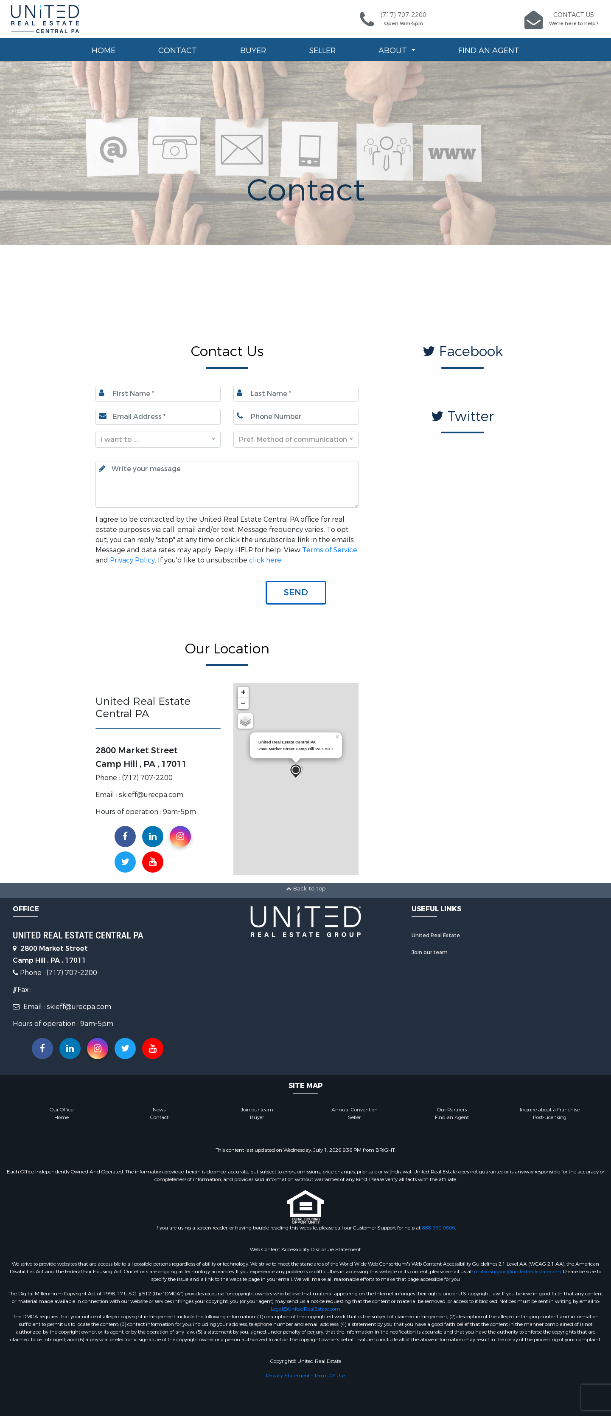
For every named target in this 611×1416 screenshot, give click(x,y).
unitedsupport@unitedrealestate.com (517, 1271)
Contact (177, 50)
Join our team (430, 952)
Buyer (253, 50)
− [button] (243, 703)
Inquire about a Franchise (550, 1109)
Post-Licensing (549, 1117)
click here (265, 560)
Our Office (61, 1109)
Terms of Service (329, 549)
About (393, 50)
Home (103, 50)
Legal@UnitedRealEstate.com (305, 1309)
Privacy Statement (288, 1375)
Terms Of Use (329, 1375)
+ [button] (243, 692)
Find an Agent (488, 50)
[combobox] (158, 440)
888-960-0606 (438, 1227)
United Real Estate (436, 935)
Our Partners (452, 1109)
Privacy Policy (132, 560)
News (159, 1109)
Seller (322, 50)
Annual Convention (354, 1109)
